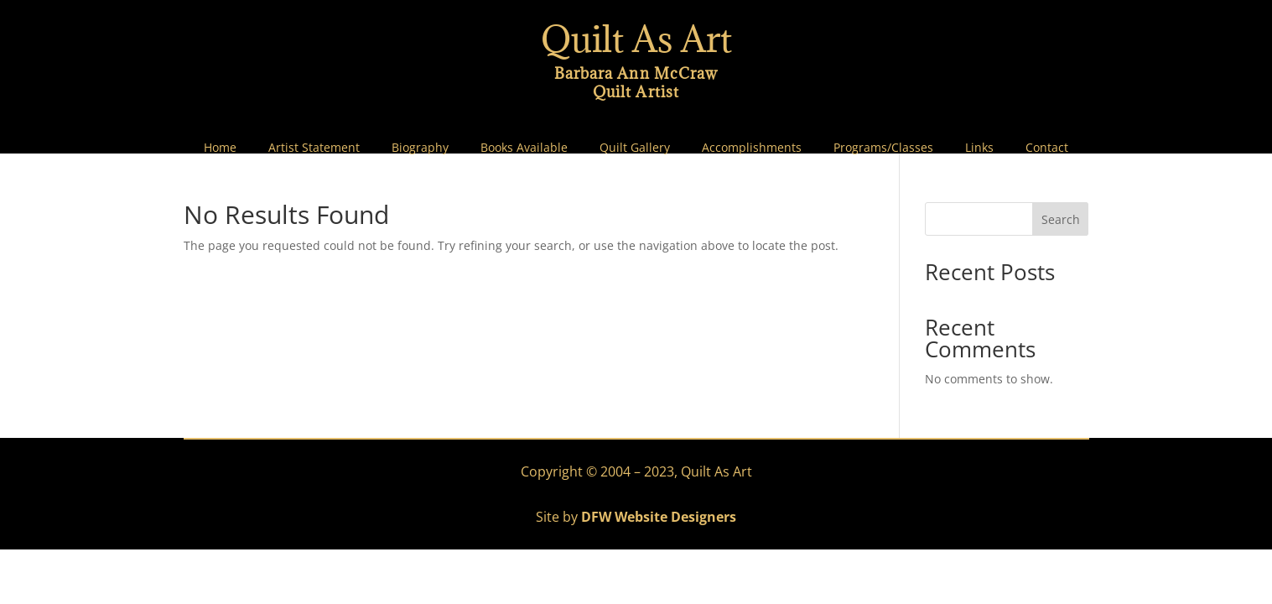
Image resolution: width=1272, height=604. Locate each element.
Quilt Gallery (635, 148)
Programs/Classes (883, 148)
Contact (1046, 148)
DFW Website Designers (658, 517)
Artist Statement (314, 148)
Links (979, 148)
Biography (420, 148)
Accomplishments (752, 148)
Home (220, 148)
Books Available (524, 148)
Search (1060, 219)
